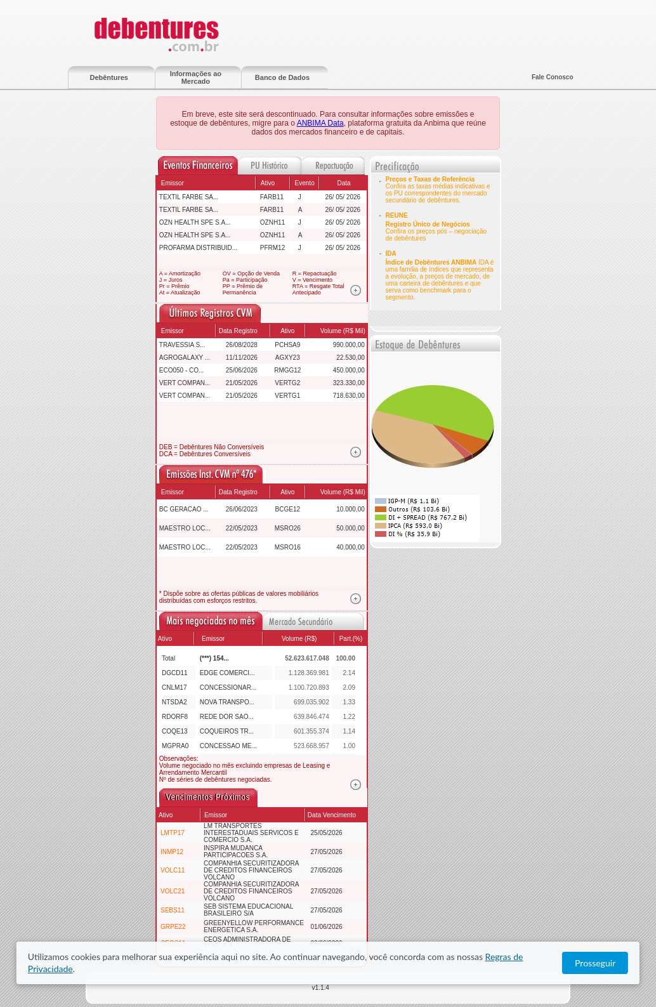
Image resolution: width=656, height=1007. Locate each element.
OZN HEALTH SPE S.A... (195, 222)
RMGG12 (287, 370)
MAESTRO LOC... (185, 528)
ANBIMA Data (320, 123)
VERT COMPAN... (185, 382)
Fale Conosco (553, 77)
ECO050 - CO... (181, 370)
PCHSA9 (287, 344)
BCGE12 (287, 509)
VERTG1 (287, 395)
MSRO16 (288, 547)
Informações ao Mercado (195, 77)
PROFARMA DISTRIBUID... (198, 247)
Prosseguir (595, 963)
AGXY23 (287, 357)
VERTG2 (287, 382)
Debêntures (108, 77)
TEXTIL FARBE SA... (189, 197)
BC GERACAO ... (184, 509)
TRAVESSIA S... (182, 344)
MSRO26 (288, 528)
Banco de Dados (282, 77)
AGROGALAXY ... (184, 357)
